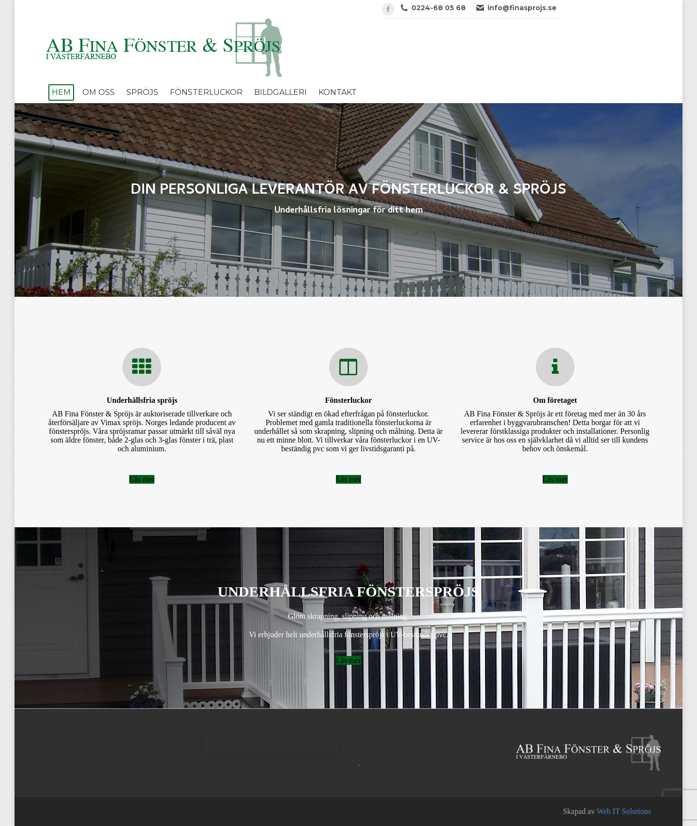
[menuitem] (61, 92)
